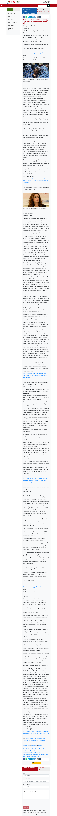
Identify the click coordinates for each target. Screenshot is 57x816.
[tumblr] (40, 16)
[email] (38, 16)
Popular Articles (12, 25)
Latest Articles (11, 16)
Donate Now (36, 762)
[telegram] (33, 16)
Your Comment (27, 784)
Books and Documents (11, 29)
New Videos (11, 19)
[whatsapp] (26, 16)
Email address (26, 778)
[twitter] (29, 16)
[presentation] (32, 802)
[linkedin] (31, 16)
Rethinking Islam (12, 13)
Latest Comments (12, 22)
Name (24, 773)
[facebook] (24, 16)
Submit (26, 807)
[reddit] (35, 16)
